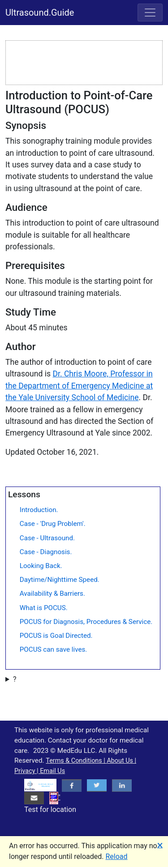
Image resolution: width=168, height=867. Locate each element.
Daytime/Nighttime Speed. (59, 580)
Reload (117, 856)
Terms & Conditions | (76, 760)
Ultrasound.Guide (39, 12)
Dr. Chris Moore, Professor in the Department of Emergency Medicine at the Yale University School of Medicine (79, 385)
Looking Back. (41, 566)
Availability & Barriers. (52, 593)
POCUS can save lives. (53, 649)
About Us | (121, 760)
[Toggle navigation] (150, 12)
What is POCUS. (44, 608)
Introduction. (39, 510)
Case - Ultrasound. (47, 538)
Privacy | (27, 771)
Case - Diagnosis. (46, 552)
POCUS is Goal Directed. (56, 636)
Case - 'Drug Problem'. (53, 524)
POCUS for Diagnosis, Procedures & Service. (86, 622)
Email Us (52, 771)
